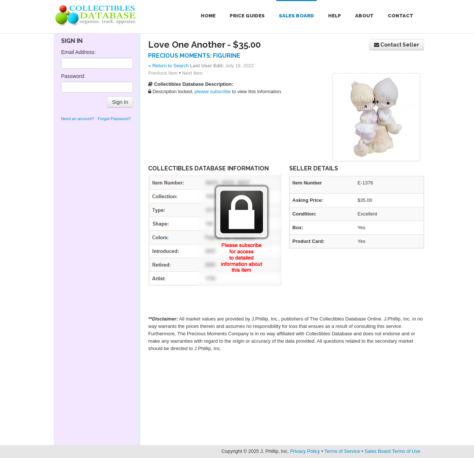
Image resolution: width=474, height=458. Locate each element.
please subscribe (212, 91)
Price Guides (247, 15)
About (364, 15)
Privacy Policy (305, 451)
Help (334, 15)
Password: (73, 76)
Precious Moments (179, 55)
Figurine (226, 55)
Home (208, 15)
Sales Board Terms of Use (392, 451)
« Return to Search (168, 65)
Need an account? (77, 118)
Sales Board (296, 15)
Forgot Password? (114, 118)
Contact (400, 15)
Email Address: (78, 52)
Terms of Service (342, 451)
